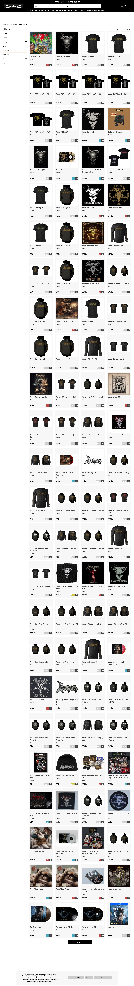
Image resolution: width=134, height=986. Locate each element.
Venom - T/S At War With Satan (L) (118, 359)
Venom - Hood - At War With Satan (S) (93, 397)
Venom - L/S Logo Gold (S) (89, 662)
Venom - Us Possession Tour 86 (65, 321)
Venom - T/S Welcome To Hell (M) (39, 94)
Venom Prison (34, 854)
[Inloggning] (126, 6)
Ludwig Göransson (35, 930)
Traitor (32, 59)
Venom (58, 59)
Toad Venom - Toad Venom (115, 132)
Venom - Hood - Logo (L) (63, 208)
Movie (109, 930)
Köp (129, 178)
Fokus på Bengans (70, 11)
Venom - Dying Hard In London (38, 397)
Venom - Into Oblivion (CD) (63, 56)
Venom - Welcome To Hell (63, 170)
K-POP (47, 11)
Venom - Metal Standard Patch (117, 435)
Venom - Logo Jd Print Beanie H (65, 775)
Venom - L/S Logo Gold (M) (89, 359)
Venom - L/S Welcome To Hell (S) (91, 624)
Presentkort (99, 11)
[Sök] (67, 6)
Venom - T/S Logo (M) (88, 56)
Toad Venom (111, 135)
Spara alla (89, 977)
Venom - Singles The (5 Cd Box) (91, 283)
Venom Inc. (59, 930)
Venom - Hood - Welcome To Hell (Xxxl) (93, 548)
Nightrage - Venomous (114, 889)
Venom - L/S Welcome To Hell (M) (117, 624)
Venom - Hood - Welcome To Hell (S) (118, 473)
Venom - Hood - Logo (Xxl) (37, 321)
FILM (42, 11)
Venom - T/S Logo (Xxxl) (36, 208)
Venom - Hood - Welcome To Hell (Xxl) (93, 510)
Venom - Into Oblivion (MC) (37, 170)
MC (39, 11)
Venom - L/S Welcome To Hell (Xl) (39, 473)
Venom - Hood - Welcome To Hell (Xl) (66, 510)
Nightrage (111, 892)
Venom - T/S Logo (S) (114, 56)
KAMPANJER (89, 11)
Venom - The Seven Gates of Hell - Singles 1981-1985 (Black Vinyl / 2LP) (118, 776)
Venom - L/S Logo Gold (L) (115, 245)
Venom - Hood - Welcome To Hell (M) (40, 662)
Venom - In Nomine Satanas (90, 245)
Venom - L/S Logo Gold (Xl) (37, 510)
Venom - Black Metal (88, 132)
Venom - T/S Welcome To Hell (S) (65, 94)
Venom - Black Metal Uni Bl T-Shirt (118, 170)
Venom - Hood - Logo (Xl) (63, 283)
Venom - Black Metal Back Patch (117, 586)
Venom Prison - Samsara (37, 851)
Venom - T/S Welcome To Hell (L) (91, 94)
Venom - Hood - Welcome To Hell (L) (118, 283)
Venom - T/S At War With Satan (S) (40, 586)
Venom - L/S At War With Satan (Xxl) (92, 738)
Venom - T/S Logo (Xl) (36, 245)
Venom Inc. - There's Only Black (65, 927)
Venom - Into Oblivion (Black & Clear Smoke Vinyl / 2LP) (92, 171)
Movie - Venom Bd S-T (114, 927)
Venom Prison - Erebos (36, 889)
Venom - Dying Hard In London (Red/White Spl (116, 663)
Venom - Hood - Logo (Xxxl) (37, 359)
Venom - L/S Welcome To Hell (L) (91, 435)
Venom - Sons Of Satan (114, 397)
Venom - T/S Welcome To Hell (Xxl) (40, 132)
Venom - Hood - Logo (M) (63, 245)
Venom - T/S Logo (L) (62, 132)
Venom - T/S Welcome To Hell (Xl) (117, 94)
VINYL (32, 11)
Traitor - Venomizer (35, 56)
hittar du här (50, 981)
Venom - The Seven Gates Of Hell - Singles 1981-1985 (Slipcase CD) (92, 852)
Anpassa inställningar (76, 977)
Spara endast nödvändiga (103, 977)
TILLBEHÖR (59, 11)
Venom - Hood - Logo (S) (63, 359)
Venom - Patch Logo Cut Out (90, 473)
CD (36, 11)
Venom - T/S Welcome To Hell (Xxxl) (66, 435)
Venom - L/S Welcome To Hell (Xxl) (66, 548)
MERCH (52, 11)
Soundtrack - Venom (35, 927)
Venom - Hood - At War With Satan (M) (67, 624)
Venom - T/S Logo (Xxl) (88, 321)
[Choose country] (122, 6)
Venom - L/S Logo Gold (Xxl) (116, 548)
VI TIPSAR (81, 11)
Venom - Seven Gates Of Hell (38, 700)
